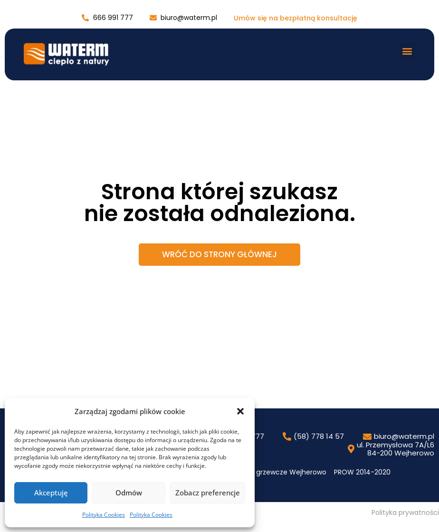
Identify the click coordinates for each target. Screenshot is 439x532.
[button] (240, 411)
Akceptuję (51, 492)
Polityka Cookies (103, 515)
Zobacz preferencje (207, 492)
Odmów (128, 492)
